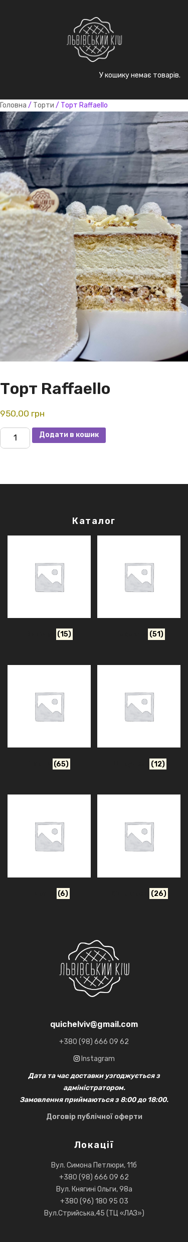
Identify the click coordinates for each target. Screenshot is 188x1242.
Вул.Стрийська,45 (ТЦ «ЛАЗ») (94, 1213)
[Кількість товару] (15, 438)
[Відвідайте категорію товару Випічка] (49, 590)
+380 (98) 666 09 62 (94, 1177)
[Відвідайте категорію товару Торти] (49, 719)
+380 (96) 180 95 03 (94, 1201)
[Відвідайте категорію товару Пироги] (49, 848)
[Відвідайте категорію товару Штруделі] (138, 719)
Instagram (97, 1058)
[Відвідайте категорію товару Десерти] (138, 590)
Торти (43, 105)
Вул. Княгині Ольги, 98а (94, 1189)
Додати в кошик (69, 434)
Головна (13, 105)
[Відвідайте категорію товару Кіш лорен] (138, 848)
